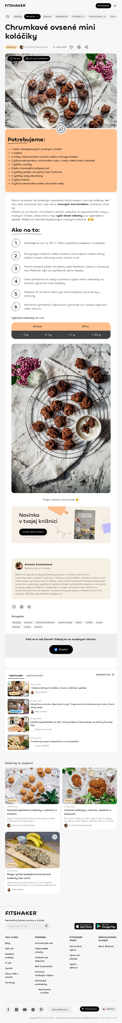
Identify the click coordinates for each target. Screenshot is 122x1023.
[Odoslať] (46, 926)
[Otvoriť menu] (115, 6)
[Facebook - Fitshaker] (8, 1009)
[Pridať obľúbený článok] (71, 47)
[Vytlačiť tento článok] (78, 47)
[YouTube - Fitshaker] (25, 1009)
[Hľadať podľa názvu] (7, 16)
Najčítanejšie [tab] (16, 675)
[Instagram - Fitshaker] (16, 1009)
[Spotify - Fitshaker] (33, 1009)
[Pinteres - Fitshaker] (41, 1009)
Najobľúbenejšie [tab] (34, 675)
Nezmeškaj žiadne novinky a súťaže (24, 920)
